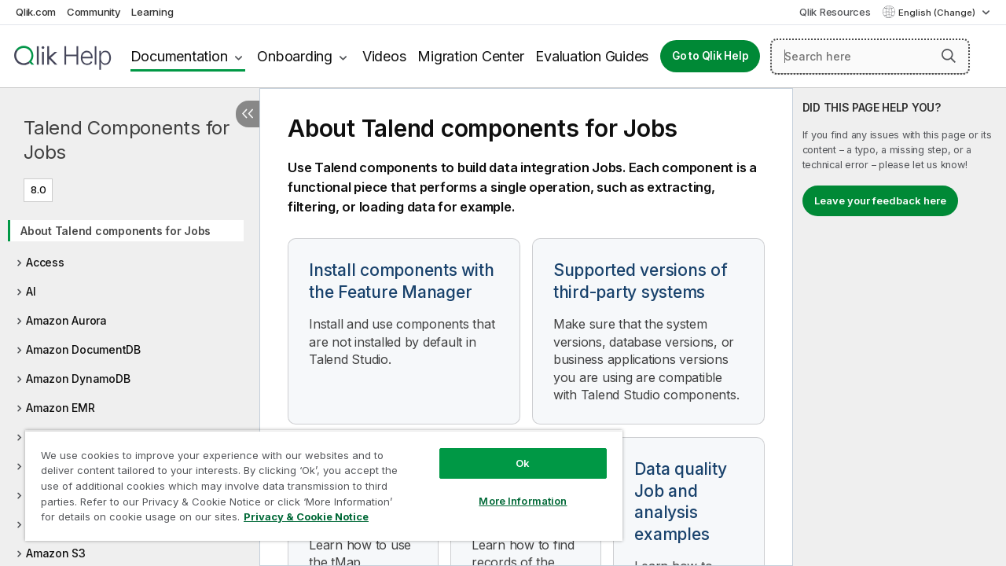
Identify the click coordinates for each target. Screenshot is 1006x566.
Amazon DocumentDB (83, 349)
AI (31, 291)
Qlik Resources (835, 12)
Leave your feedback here (880, 200)
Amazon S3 (56, 553)
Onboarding (294, 56)
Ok (511, 451)
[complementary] (899, 327)
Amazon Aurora (66, 320)
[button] (948, 56)
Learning (152, 12)
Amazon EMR (60, 407)
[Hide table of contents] (247, 114)
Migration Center (470, 56)
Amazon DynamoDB (78, 378)
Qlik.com (36, 12)
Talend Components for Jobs (126, 140)
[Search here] (870, 56)
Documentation (179, 56)
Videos (384, 56)
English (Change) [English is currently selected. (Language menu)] (938, 12)
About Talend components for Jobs (115, 230)
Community (94, 12)
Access (45, 262)
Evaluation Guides (591, 56)
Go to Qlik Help (710, 56)
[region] (316, 479)
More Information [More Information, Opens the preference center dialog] (511, 489)
